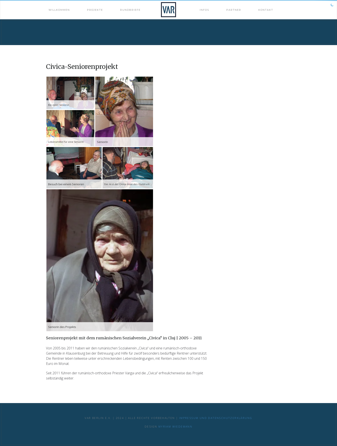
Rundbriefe (130, 9)
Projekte (95, 9)
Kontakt (265, 9)
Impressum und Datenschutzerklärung (215, 418)
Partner (233, 9)
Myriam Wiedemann (175, 426)
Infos (204, 9)
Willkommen (59, 9)
